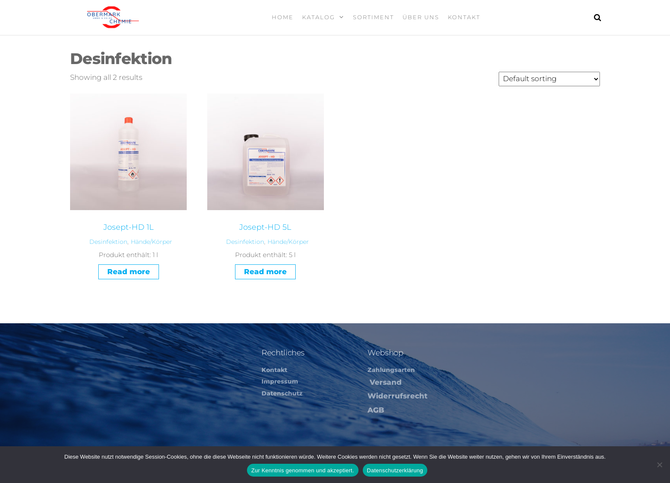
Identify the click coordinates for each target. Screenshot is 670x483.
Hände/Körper (151, 241)
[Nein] (659, 464)
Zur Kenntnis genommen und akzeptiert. (302, 470)
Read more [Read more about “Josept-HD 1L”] (128, 271)
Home (283, 17)
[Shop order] (549, 79)
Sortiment (373, 17)
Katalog (318, 17)
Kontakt (464, 17)
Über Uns (421, 17)
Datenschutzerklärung (395, 470)
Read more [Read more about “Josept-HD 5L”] (265, 271)
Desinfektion (108, 241)
